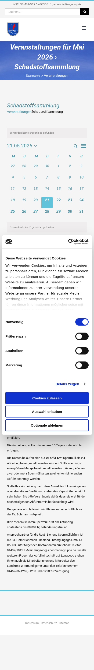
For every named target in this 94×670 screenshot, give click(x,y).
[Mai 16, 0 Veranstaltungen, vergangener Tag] (70, 191)
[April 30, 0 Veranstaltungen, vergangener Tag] (47, 168)
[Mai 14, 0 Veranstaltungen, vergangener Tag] (47, 191)
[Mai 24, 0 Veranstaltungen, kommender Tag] (81, 202)
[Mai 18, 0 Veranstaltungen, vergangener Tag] (12, 202)
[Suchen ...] (42, 11)
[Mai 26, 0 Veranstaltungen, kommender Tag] (24, 214)
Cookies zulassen (47, 398)
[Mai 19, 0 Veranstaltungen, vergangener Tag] (24, 202)
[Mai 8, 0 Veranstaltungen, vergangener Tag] (58, 180)
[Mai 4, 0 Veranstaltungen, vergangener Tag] (12, 180)
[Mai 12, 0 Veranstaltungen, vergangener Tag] (24, 191)
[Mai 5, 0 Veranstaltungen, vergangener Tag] (24, 180)
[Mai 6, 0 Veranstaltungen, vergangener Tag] (35, 180)
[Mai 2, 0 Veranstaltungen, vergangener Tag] (70, 168)
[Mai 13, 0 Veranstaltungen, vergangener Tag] (35, 191)
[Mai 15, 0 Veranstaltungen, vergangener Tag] (58, 191)
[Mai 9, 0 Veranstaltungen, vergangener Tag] (70, 180)
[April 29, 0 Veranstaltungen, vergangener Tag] (35, 168)
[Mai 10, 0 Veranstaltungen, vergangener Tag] (81, 180)
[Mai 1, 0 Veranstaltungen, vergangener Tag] (58, 168)
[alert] (47, 133)
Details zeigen (67, 384)
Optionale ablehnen (47, 425)
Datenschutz (49, 623)
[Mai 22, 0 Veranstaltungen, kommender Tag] (58, 202)
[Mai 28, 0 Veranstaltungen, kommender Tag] (47, 214)
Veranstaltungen (19, 112)
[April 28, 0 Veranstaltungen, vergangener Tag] (24, 168)
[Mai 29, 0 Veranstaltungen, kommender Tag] (58, 214)
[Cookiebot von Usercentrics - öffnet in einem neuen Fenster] (68, 242)
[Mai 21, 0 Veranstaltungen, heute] (47, 202)
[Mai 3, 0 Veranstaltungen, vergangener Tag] (81, 168)
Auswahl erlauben (47, 412)
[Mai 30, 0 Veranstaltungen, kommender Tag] (70, 214)
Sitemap (64, 623)
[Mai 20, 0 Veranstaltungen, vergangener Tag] (35, 202)
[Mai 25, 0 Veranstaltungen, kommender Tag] (12, 214)
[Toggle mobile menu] (84, 28)
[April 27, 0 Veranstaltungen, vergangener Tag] (12, 168)
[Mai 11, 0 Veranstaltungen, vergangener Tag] (12, 191)
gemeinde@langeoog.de (66, 4)
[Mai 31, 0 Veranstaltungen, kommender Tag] (81, 214)
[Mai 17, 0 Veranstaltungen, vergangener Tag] (81, 191)
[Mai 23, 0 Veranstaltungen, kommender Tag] (70, 202)
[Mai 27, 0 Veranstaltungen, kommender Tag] (35, 214)
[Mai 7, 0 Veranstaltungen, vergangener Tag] (47, 180)
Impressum (32, 623)
